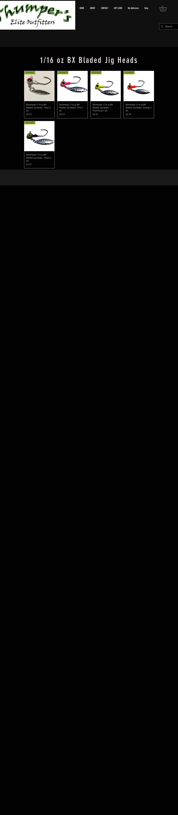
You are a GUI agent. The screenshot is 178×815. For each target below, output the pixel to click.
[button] (165, 8)
